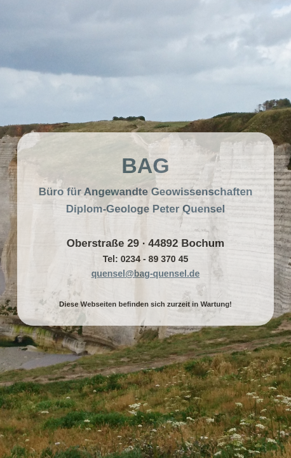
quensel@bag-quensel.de (145, 273)
